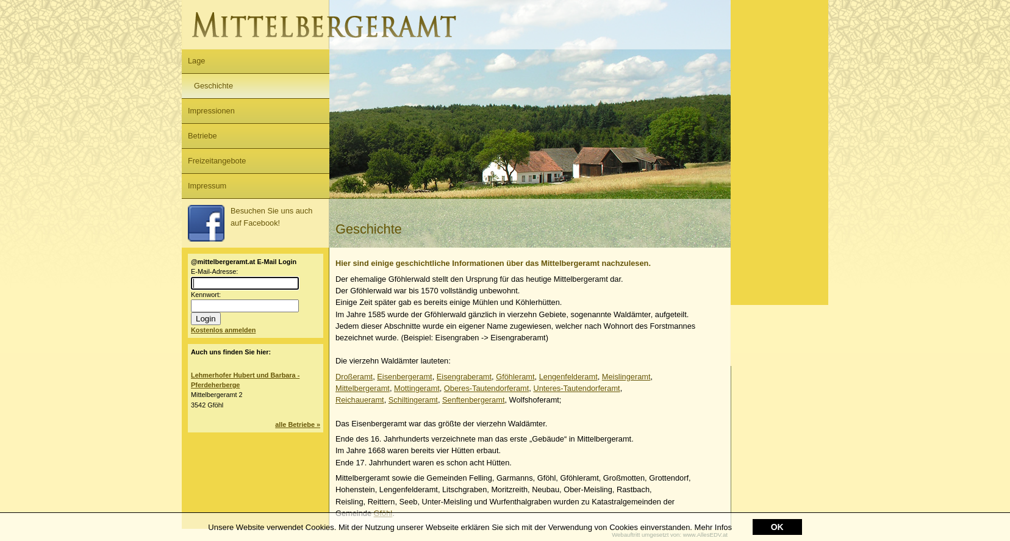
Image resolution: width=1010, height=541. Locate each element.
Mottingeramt (417, 388)
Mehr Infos (713, 527)
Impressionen (211, 110)
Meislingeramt (626, 376)
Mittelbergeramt (362, 388)
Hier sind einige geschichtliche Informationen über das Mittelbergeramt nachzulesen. (493, 263)
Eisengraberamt (464, 376)
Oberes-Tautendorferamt (486, 388)
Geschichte (213, 85)
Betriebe (202, 135)
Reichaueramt (359, 399)
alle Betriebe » (297, 424)
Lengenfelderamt (568, 376)
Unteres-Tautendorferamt (576, 388)
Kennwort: (206, 294)
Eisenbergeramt (404, 376)
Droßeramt (354, 376)
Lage (196, 60)
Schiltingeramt (413, 399)
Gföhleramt (515, 376)
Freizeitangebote (217, 160)
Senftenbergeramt (473, 399)
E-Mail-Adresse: (214, 271)
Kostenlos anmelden (223, 330)
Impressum (207, 185)
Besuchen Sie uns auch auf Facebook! (250, 223)
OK (777, 527)
